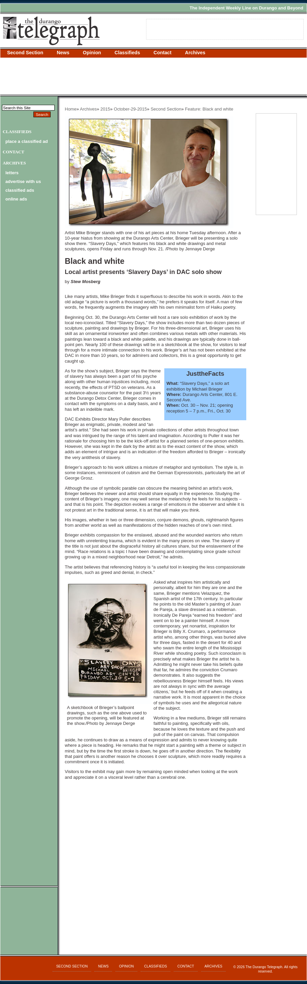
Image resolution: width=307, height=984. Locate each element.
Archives (195, 52)
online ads (16, 199)
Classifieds (127, 52)
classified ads (19, 190)
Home (71, 109)
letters (12, 172)
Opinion (92, 52)
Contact (162, 52)
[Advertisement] (153, 76)
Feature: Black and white (209, 109)
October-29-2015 (130, 109)
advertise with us (23, 181)
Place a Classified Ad (26, 141)
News (63, 52)
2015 (105, 109)
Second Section (25, 52)
